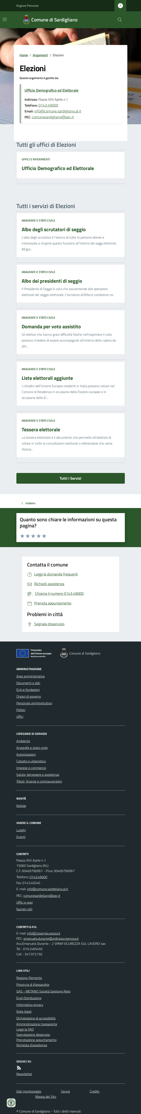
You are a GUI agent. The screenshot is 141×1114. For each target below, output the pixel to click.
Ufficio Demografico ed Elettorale (51, 90)
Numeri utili (24, 909)
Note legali (24, 1011)
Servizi (65, 1091)
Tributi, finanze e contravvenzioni (39, 781)
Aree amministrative (30, 676)
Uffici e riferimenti (36, 159)
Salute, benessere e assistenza (37, 774)
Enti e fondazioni (28, 689)
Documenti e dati (28, 682)
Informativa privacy (29, 1004)
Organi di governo (28, 696)
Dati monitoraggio (28, 1091)
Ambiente (23, 740)
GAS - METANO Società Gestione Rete (43, 991)
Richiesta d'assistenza (31, 1045)
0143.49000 (48, 105)
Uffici (19, 716)
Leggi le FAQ (25, 1029)
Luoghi (21, 830)
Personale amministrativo (34, 703)
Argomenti (40, 55)
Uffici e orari (24, 902)
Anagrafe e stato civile (38, 220)
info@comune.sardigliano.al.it (57, 111)
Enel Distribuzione (28, 997)
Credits (94, 1091)
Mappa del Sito (45, 1096)
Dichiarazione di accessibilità (35, 1018)
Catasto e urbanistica (31, 761)
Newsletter (24, 1073)
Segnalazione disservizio (33, 1034)
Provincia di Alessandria (32, 984)
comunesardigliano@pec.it (53, 117)
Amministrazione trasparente (36, 1024)
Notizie (21, 805)
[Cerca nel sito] (118, 20)
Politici (20, 709)
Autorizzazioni (26, 754)
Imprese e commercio (31, 767)
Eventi (20, 836)
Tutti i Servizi (70, 478)
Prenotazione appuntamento (36, 1039)
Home (24, 55)
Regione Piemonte (27, 5)
